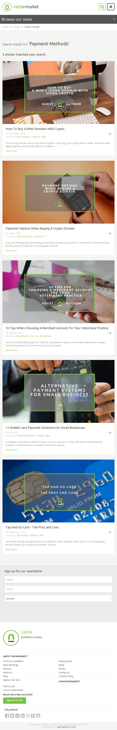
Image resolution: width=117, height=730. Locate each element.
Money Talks (39, 136)
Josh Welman (23, 136)
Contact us (64, 672)
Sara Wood (22, 336)
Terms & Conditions (13, 661)
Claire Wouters (23, 236)
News (17, 26)
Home (6, 26)
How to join (9, 686)
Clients (62, 668)
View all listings (10, 664)
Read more (11, 150)
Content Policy (66, 676)
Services (7, 668)
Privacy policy (65, 661)
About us (7, 672)
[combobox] (58, 598)
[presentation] (28, 610)
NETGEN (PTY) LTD (66, 727)
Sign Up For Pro (15, 700)
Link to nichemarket (13, 690)
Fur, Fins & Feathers (41, 336)
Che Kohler (22, 535)
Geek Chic (39, 236)
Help (5, 676)
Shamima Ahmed (25, 435)
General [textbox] (10, 598)
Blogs (61, 664)
